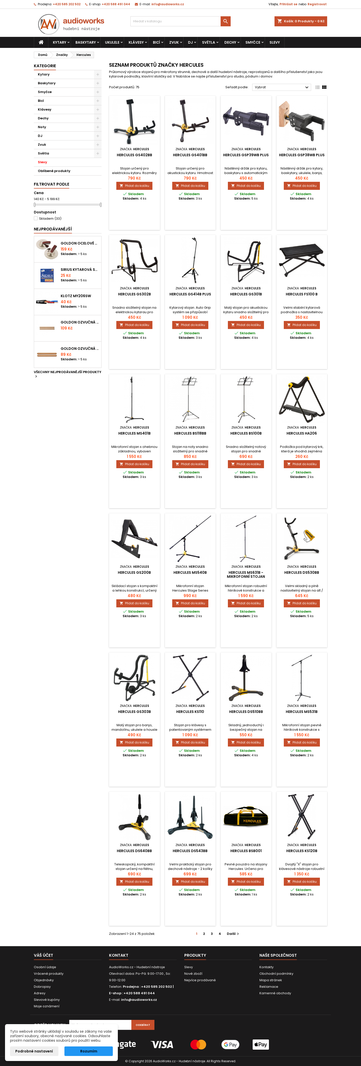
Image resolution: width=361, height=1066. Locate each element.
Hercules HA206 (302, 433)
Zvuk (174, 42)
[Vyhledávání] (180, 21)
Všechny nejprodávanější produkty (67, 374)
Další (233, 933)
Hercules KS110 (190, 711)
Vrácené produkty (48, 973)
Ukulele (112, 42)
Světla (208, 42)
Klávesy (136, 42)
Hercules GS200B (134, 572)
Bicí (156, 42)
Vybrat (282, 88)
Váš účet (43, 955)
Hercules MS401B (134, 433)
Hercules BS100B (246, 433)
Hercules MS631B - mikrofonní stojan (246, 574)
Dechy (230, 42)
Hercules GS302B (134, 294)
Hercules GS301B (246, 294)
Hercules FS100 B (302, 294)
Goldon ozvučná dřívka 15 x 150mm (80, 349)
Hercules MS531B (302, 711)
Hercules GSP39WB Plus (246, 154)
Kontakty (266, 967)
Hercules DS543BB (190, 850)
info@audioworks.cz (167, 4)
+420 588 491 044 (116, 4)
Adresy (39, 993)
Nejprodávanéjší (53, 229)
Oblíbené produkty (54, 171)
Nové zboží (193, 973)
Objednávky (44, 980)
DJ (190, 42)
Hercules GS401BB (190, 154)
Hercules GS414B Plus (190, 294)
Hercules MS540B (190, 572)
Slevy (274, 42)
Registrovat (317, 4)
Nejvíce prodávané (200, 980)
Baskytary (85, 42)
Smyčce (252, 42)
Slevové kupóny (47, 999)
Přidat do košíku (134, 186)
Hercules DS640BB (134, 850)
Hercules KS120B (301, 850)
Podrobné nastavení (34, 1051)
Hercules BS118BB (190, 433)
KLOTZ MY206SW (76, 296)
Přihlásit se (288, 4)
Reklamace (268, 986)
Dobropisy (42, 986)
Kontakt (118, 955)
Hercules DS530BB (301, 572)
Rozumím (88, 1051)
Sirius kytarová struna (80, 270)
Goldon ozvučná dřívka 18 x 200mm (80, 322)
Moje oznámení (46, 1006)
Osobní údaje (45, 967)
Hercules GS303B (134, 711)
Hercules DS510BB (246, 711)
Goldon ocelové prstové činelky (80, 243)
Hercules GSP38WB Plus (302, 154)
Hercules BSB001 (246, 850)
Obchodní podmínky (276, 973)
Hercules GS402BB (134, 154)
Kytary (59, 42)
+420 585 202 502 (66, 4)
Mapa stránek (270, 980)
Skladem (50, 218)
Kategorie (45, 66)
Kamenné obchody (275, 993)
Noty (42, 127)
